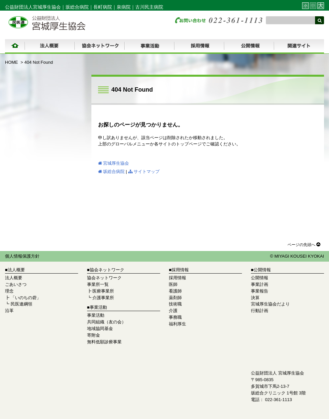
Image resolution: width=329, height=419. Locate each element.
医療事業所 (103, 291)
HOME (11, 62)
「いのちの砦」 (26, 297)
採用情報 (177, 277)
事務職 (175, 317)
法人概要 (13, 277)
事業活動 (95, 315)
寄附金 (93, 335)
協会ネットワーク (104, 277)
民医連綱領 (21, 303)
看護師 (175, 291)
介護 (173, 310)
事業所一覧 (98, 284)
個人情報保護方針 (22, 256)
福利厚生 (177, 323)
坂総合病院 (77, 7)
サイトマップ (144, 171)
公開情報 (259, 277)
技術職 (175, 303)
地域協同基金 (100, 328)
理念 (9, 291)
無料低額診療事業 (104, 341)
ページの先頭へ (303, 244)
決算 (255, 297)
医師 (173, 284)
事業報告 (259, 291)
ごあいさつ (16, 284)
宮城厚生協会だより (270, 303)
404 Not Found (38, 62)
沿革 (9, 310)
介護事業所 (103, 297)
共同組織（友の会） (106, 321)
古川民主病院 (149, 7)
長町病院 (102, 7)
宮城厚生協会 (113, 163)
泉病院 (124, 7)
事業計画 (259, 284)
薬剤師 (175, 297)
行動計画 (259, 310)
